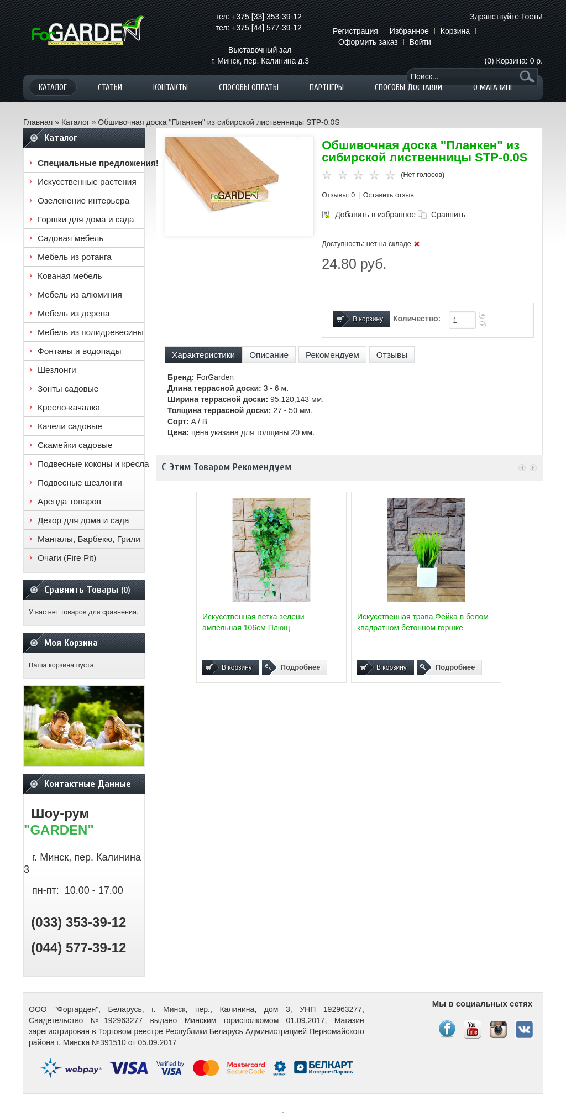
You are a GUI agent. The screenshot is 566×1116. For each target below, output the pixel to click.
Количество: (417, 318)
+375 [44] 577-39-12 (267, 27)
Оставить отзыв (388, 195)
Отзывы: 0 (338, 195)
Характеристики (203, 354)
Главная (38, 122)
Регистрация (355, 31)
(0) (514, 60)
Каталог (75, 122)
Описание (269, 354)
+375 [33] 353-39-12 (267, 16)
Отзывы (391, 354)
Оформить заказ (368, 42)
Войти (420, 42)
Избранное (409, 31)
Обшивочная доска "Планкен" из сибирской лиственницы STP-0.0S (218, 122)
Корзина (455, 31)
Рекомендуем (332, 354)
